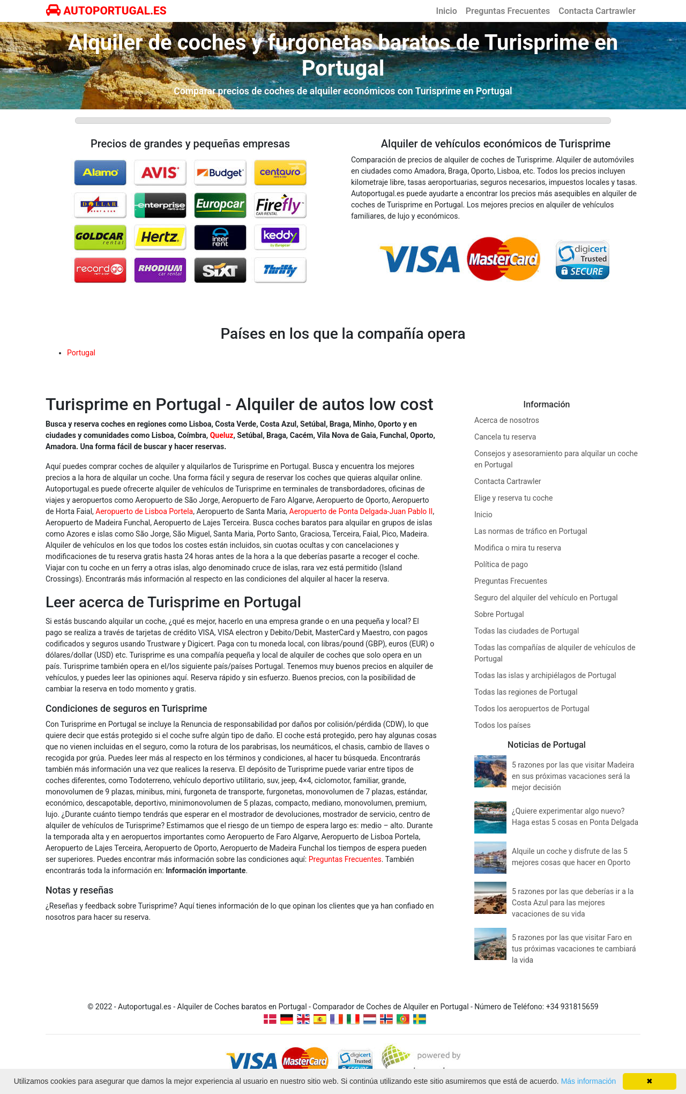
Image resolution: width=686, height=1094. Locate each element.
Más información (588, 1081)
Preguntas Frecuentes (508, 11)
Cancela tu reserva (505, 437)
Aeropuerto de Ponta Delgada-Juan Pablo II (361, 511)
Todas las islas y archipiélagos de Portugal (545, 675)
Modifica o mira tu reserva (517, 548)
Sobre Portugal (499, 614)
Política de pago (501, 564)
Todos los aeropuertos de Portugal (532, 708)
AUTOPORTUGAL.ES (106, 10)
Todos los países (502, 725)
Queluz (222, 435)
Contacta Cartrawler (597, 11)
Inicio (446, 11)
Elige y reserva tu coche (513, 498)
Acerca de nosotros (506, 420)
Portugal (81, 352)
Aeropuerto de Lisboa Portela (144, 511)
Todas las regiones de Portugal (526, 692)
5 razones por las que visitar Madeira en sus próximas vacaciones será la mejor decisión (573, 776)
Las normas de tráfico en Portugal (530, 531)
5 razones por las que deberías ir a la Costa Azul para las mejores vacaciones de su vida (572, 902)
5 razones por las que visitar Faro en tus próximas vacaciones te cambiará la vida (574, 948)
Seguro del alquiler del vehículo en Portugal (546, 597)
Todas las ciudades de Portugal (526, 631)
